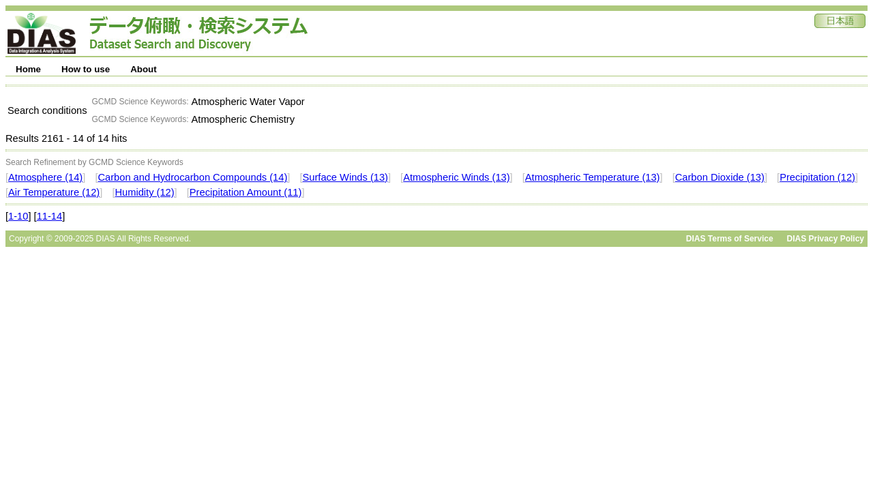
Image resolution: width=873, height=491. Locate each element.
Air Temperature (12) (54, 192)
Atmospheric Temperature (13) (592, 177)
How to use (85, 69)
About (143, 69)
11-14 (50, 216)
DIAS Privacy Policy (825, 238)
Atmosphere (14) (45, 177)
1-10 (18, 216)
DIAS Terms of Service (729, 238)
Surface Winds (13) (345, 177)
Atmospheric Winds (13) (456, 177)
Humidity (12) (144, 192)
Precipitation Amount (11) (246, 192)
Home (28, 69)
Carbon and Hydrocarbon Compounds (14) (192, 177)
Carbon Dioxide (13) (720, 177)
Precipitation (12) (817, 177)
